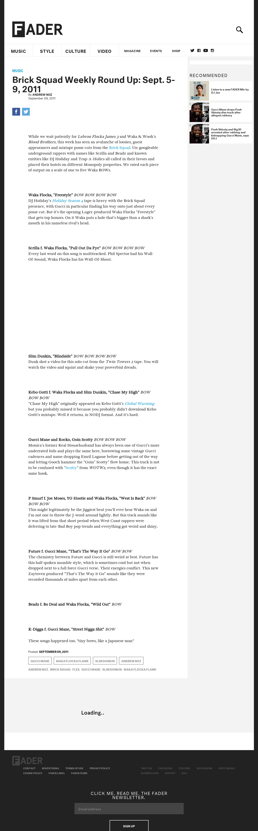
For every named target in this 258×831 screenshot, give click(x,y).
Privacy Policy (100, 768)
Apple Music (226, 768)
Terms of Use (74, 768)
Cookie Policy (32, 773)
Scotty (71, 468)
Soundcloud (150, 773)
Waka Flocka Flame (72, 660)
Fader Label (57, 773)
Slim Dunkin (105, 660)
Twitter (192, 50)
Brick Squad (119, 147)
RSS (184, 773)
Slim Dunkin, (112, 669)
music (17, 70)
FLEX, (76, 669)
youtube (205, 50)
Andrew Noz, (38, 669)
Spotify (170, 773)
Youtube (184, 768)
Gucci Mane (40, 660)
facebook (198, 50)
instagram (212, 50)
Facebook (165, 768)
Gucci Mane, (91, 669)
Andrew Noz (42, 94)
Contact (29, 768)
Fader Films (79, 773)
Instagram (204, 768)
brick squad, (60, 669)
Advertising (50, 768)
